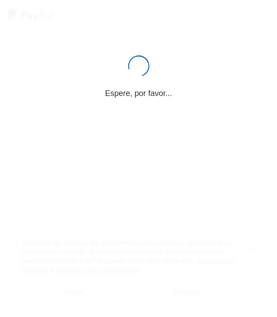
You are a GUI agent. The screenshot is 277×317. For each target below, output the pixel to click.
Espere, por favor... (138, 93)
